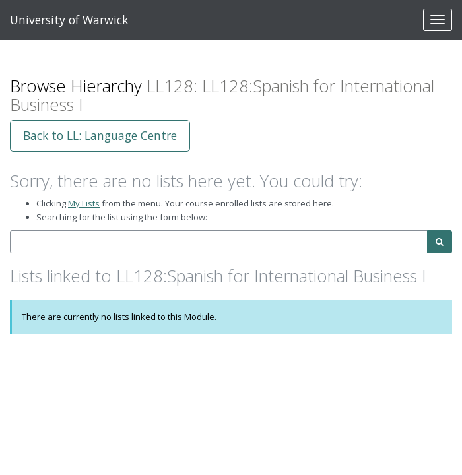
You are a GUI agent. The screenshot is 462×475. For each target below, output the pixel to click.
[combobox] (219, 241)
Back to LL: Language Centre (100, 135)
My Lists (84, 203)
